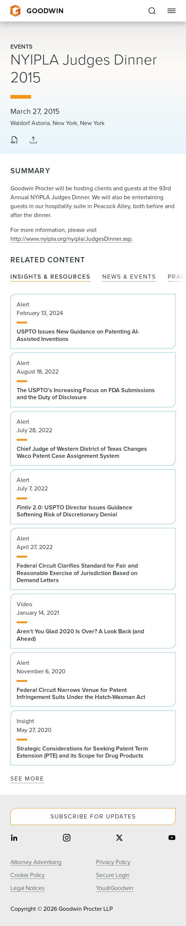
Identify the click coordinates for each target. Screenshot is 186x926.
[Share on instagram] (66, 838)
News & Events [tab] (129, 277)
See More (27, 778)
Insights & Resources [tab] (50, 277)
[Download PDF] (14, 140)
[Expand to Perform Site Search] (152, 10)
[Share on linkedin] (14, 838)
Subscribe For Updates (93, 816)
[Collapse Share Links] (33, 140)
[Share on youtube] (172, 838)
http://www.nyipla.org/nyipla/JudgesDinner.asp (71, 238)
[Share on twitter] (119, 838)
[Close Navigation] (171, 11)
